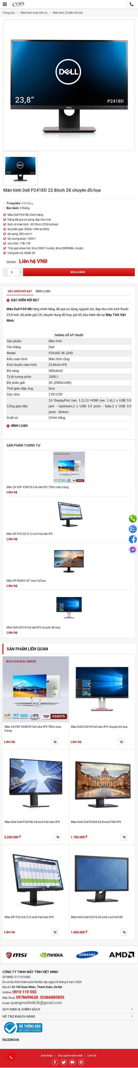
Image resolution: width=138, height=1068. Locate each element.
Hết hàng (27, 203)
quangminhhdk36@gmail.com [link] (36, 1002)
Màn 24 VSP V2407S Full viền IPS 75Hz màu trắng (38, 487)
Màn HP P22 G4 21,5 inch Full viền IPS (30, 533)
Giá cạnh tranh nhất (70, 1055)
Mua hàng (77, 272)
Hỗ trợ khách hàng (18, 1016)
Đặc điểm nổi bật (20, 291)
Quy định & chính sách (21, 1009)
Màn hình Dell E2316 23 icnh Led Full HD (97, 917)
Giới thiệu (47, 1055)
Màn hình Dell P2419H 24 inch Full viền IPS (32, 822)
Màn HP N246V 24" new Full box (26, 580)
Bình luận (43, 291)
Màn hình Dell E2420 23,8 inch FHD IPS (96, 822)
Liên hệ (91, 1055)
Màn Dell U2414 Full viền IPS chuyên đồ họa (33, 627)
